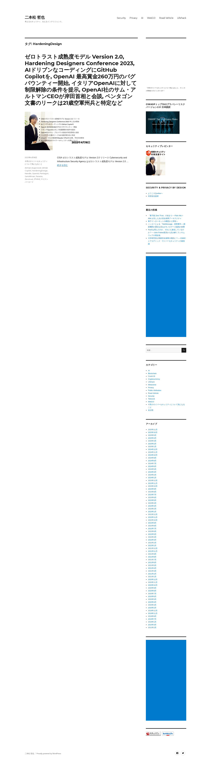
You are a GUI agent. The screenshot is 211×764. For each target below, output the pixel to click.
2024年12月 (152, 449)
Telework (151, 399)
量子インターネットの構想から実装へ (163, 221)
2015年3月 (152, 625)
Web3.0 (151, 18)
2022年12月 (152, 514)
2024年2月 (152, 475)
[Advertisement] (166, 296)
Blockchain (152, 373)
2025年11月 (152, 430)
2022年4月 (152, 537)
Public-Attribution (154, 390)
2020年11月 (152, 582)
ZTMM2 (37, 179)
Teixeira (39, 176)
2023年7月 (152, 495)
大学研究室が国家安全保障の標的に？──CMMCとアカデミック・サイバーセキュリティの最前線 (167, 241)
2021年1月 (152, 577)
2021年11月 (152, 551)
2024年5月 (152, 469)
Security (121, 18)
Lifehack (181, 18)
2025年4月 (152, 438)
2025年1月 (152, 446)
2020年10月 (152, 585)
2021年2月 (152, 574)
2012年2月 (152, 627)
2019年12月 (152, 611)
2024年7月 (152, 463)
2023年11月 (152, 483)
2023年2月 (152, 509)
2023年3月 (152, 506)
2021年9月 (152, 554)
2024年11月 (152, 452)
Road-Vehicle (166, 18)
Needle (28, 173)
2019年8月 (152, 616)
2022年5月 (152, 534)
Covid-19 (151, 376)
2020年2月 (152, 608)
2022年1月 (152, 545)
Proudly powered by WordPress (48, 754)
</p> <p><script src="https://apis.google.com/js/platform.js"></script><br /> (166, 62)
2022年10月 (152, 520)
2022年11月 (152, 517)
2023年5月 (152, 500)
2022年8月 (152, 526)
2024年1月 (152, 478)
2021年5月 (152, 565)
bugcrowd (36, 168)
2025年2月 (152, 444)
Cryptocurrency (154, 379)
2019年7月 (152, 619)
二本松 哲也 (35, 17)
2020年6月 (152, 596)
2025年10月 (152, 432)
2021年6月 (152, 562)
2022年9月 (152, 523)
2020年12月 (152, 579)
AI (142, 18)
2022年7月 (152, 529)
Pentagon (44, 173)
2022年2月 (152, 543)
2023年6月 (152, 497)
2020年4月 (152, 602)
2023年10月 (152, 486)
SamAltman (30, 176)
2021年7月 (152, 560)
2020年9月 (152, 588)
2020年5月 (152, 599)
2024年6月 (152, 466)
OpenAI (35, 173)
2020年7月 (152, 594)
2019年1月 (152, 622)
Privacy (133, 18)
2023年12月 (152, 480)
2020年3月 (152, 605)
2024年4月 (152, 472)
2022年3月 (152, 540)
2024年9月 (152, 458)
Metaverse (152, 385)
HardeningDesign (40, 171)
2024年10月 (152, 455)
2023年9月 (152, 489)
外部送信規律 (153, 196)
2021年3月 (152, 571)
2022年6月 (152, 531)
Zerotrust (29, 179)
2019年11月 (152, 613)
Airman (28, 168)
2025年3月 (152, 441)
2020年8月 (152, 591)
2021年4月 (152, 568)
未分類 (150, 410)
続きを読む (62, 165)
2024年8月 (152, 461)
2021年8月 (152, 557)
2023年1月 (152, 512)
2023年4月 (152, 503)
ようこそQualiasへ (155, 193)
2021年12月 (152, 548)
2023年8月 (152, 492)
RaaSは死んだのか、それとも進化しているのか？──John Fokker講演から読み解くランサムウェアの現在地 (166, 232)
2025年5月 (152, 435)
